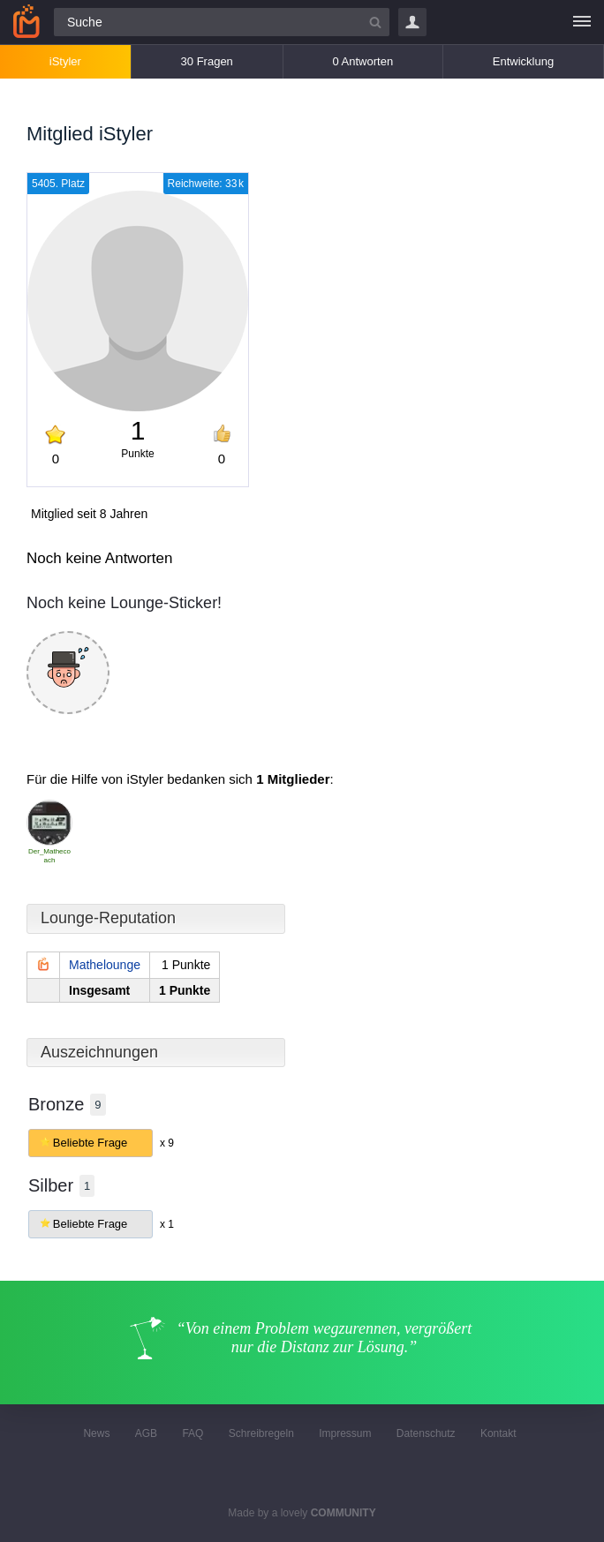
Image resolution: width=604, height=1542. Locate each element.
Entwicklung (523, 61)
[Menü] (582, 22)
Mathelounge (104, 965)
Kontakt (498, 1433)
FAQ (192, 1433)
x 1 (167, 1224)
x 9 (167, 1143)
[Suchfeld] (221, 22)
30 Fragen (207, 61)
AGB (146, 1433)
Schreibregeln (261, 1433)
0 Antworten (362, 61)
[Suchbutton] (375, 22)
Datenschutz (426, 1433)
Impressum (345, 1433)
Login (412, 22)
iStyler (65, 61)
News (96, 1433)
